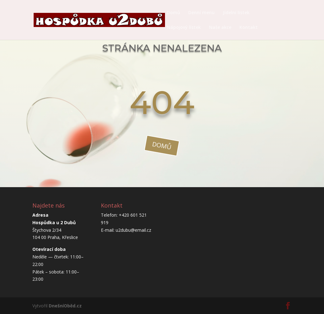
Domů (173, 12)
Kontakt (248, 27)
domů (162, 145)
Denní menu (201, 12)
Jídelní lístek (236, 12)
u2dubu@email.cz (133, 230)
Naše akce (220, 27)
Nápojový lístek (184, 27)
